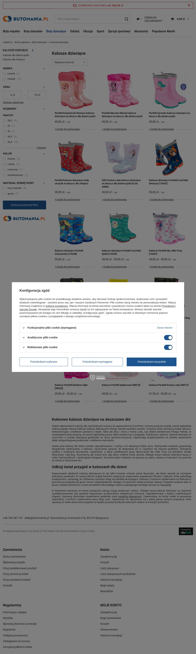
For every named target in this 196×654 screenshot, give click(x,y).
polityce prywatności (57, 306)
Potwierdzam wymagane (97, 361)
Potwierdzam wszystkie (152, 361)
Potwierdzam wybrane (43, 361)
